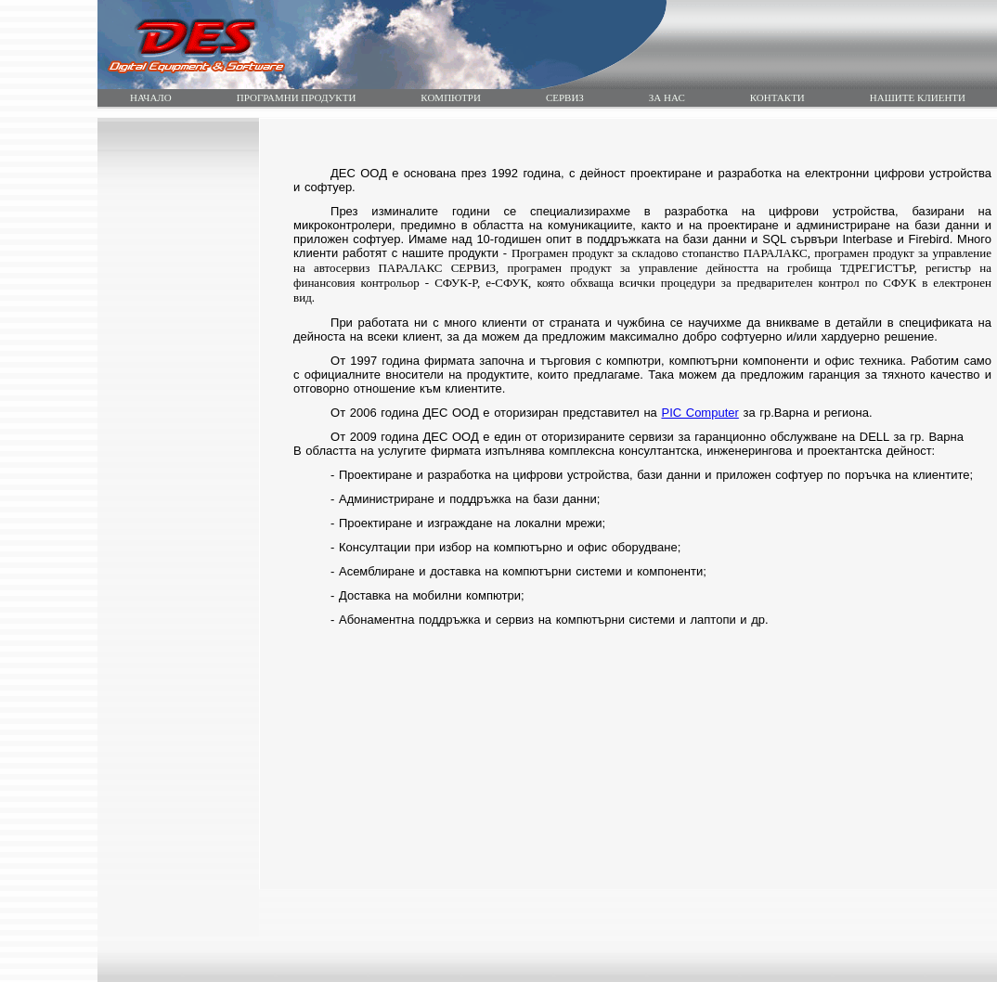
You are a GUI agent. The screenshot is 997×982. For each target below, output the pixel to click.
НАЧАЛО (151, 97)
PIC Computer (699, 413)
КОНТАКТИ (777, 97)
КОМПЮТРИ (451, 97)
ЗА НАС (667, 97)
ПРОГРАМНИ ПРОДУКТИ (296, 97)
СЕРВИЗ (565, 97)
